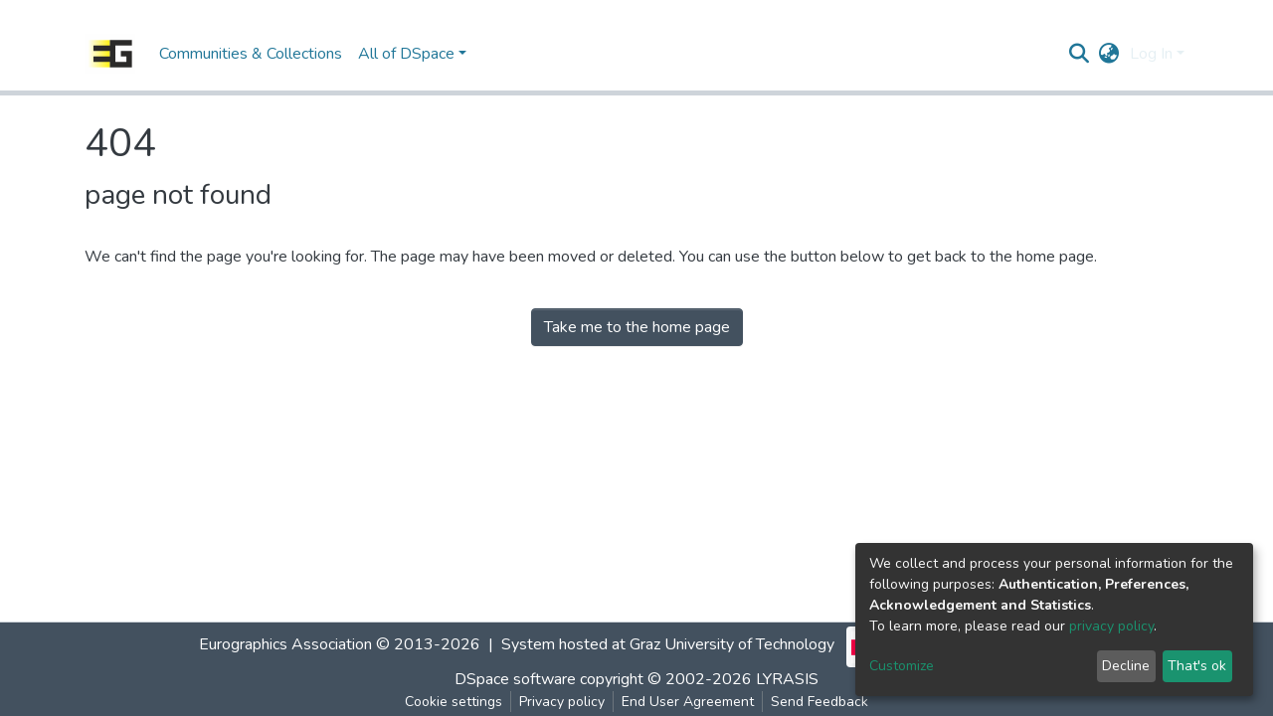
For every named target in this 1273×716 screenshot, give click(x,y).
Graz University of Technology (732, 644)
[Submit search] (1079, 54)
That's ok (1197, 665)
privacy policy (1111, 626)
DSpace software (515, 679)
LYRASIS (787, 679)
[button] (1109, 54)
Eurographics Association (285, 644)
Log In (1151, 54)
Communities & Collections (250, 54)
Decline (1126, 665)
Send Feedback (819, 701)
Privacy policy (562, 701)
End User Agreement (688, 701)
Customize (901, 665)
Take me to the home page (637, 327)
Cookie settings (453, 701)
